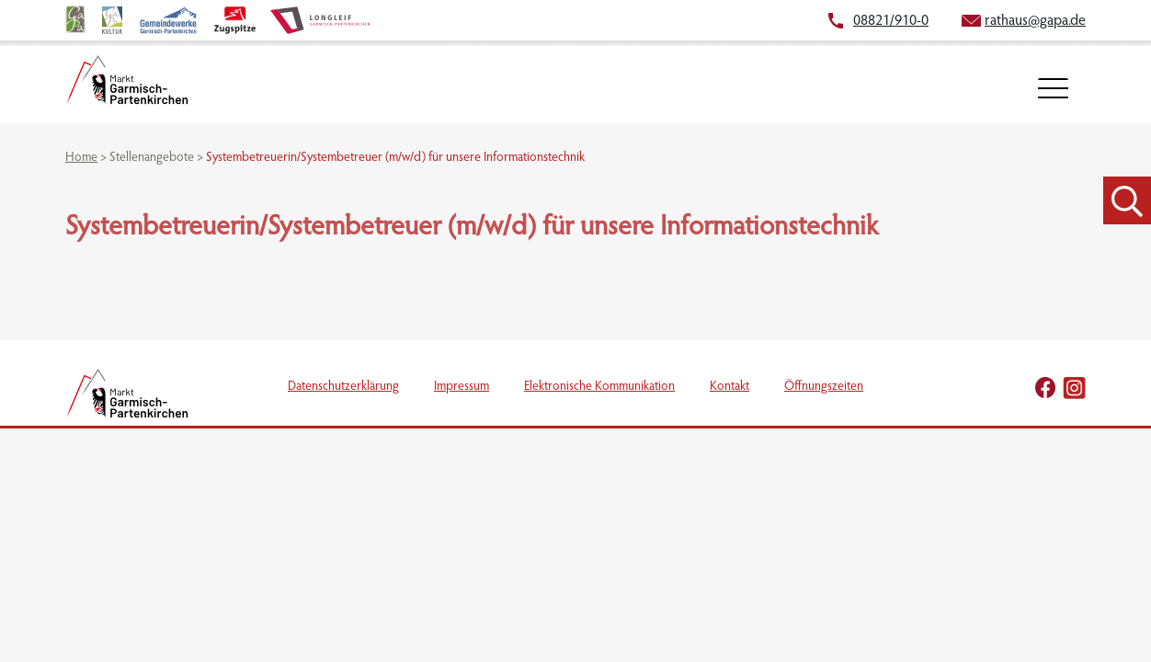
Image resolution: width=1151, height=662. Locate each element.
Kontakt (729, 387)
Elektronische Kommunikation (599, 387)
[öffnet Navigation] (1053, 88)
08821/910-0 (891, 21)
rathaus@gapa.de (1035, 21)
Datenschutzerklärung (343, 387)
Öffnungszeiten (823, 387)
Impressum (461, 387)
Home (81, 158)
